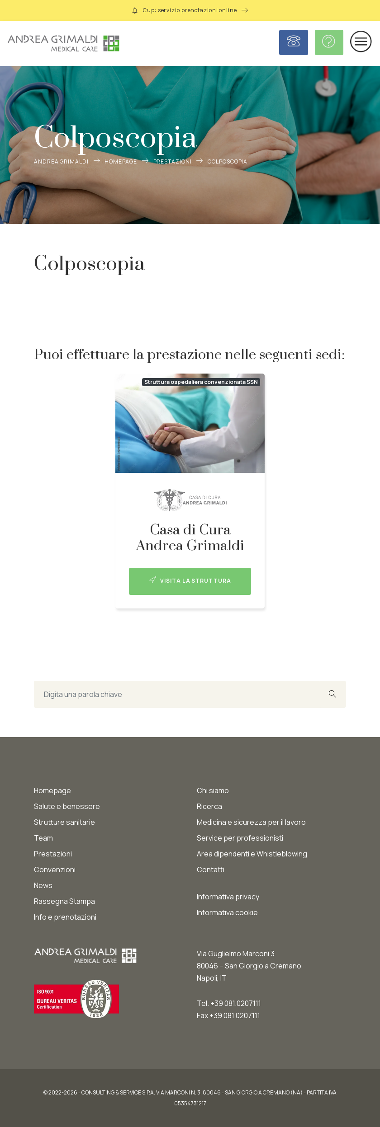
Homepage (120, 161)
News (43, 885)
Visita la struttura (190, 580)
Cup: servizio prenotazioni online (190, 10)
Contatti (210, 869)
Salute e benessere (67, 806)
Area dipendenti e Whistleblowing (252, 854)
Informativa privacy (228, 897)
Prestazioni (172, 161)
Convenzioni (55, 869)
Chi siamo (213, 790)
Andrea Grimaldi (61, 161)
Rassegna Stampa (64, 901)
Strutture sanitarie (64, 822)
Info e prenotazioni (65, 917)
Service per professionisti (240, 838)
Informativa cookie (227, 912)
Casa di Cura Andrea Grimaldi (190, 538)
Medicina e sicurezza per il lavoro (251, 822)
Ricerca (209, 806)
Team (43, 838)
